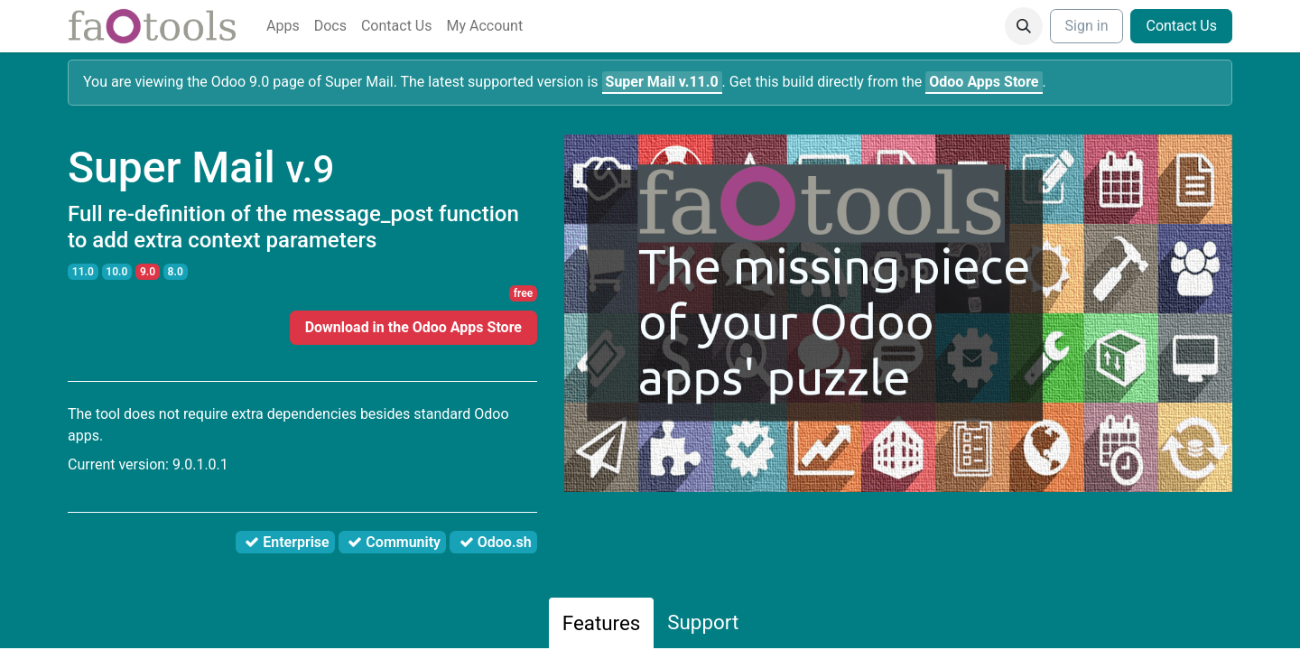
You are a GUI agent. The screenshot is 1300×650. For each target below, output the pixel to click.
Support (702, 622)
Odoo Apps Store (983, 81)
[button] (1024, 26)
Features (601, 623)
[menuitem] (283, 26)
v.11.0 (662, 81)
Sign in (1087, 25)
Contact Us (1181, 25)
